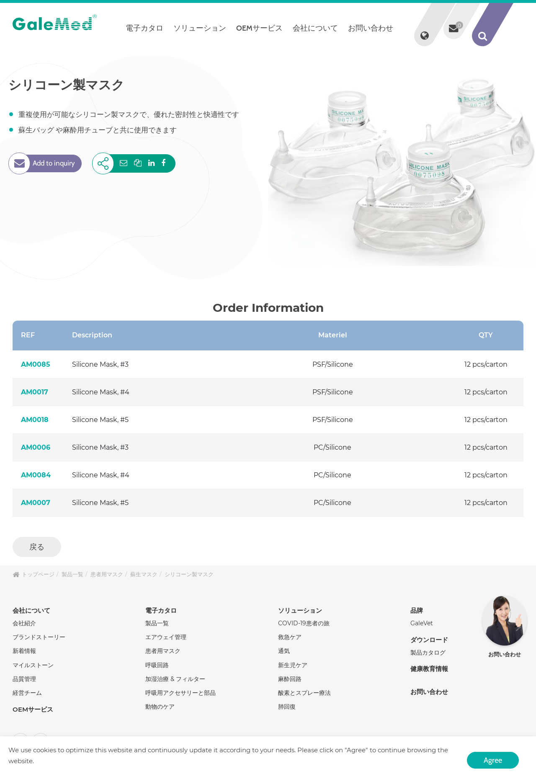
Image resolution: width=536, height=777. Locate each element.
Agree (493, 759)
